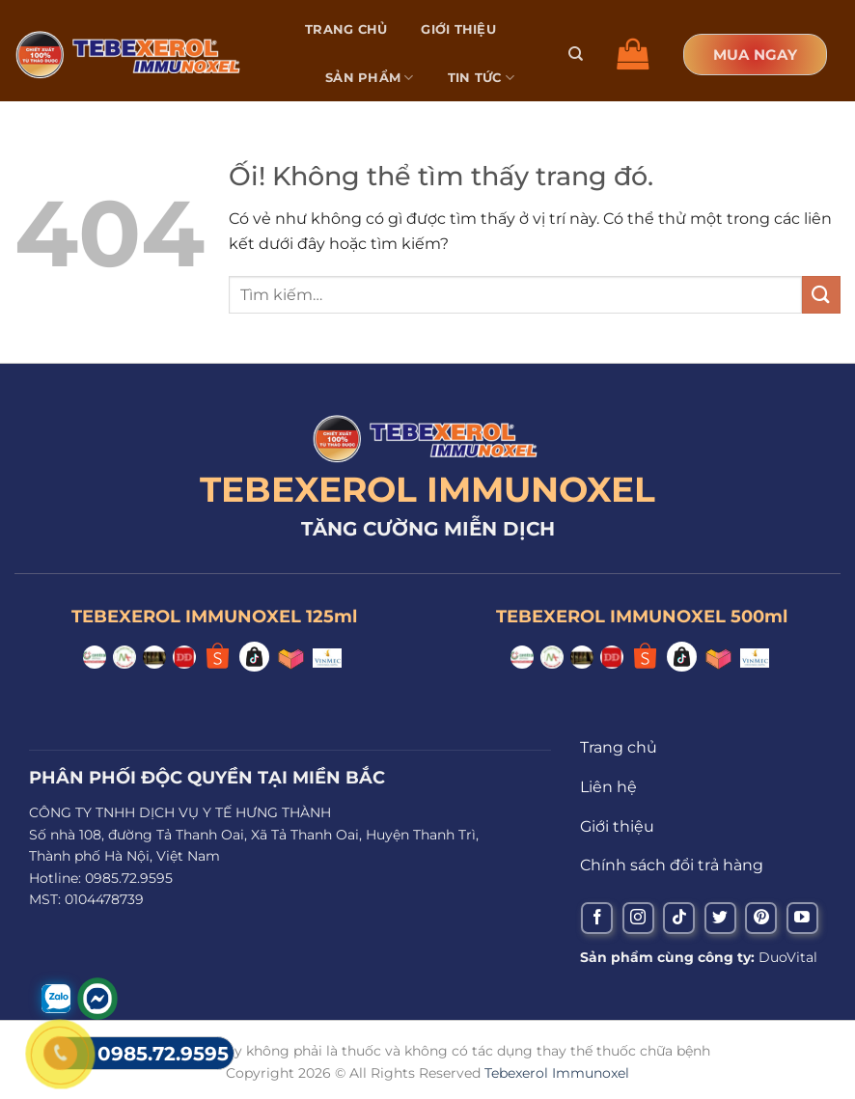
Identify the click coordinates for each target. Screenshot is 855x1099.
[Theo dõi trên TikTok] (679, 918)
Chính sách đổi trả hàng (671, 865)
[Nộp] (821, 295)
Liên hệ (353, 125)
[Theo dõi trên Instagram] (638, 918)
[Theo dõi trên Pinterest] (761, 918)
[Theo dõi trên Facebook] (597, 918)
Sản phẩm (369, 78)
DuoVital (787, 957)
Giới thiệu (458, 29)
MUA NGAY (755, 54)
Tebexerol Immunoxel (556, 1073)
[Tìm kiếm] (575, 54)
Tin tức (481, 78)
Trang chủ (346, 29)
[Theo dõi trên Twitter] (720, 918)
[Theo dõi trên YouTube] (802, 918)
